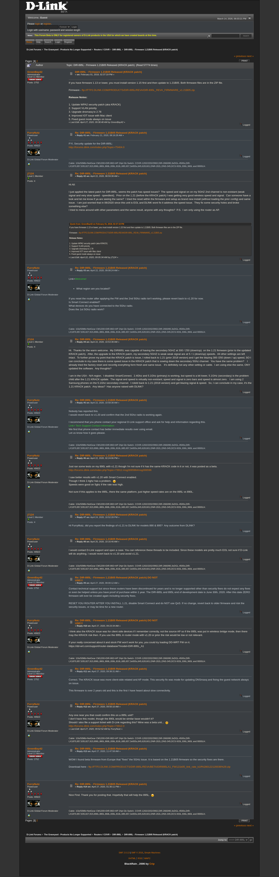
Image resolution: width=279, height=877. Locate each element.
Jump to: (222, 840)
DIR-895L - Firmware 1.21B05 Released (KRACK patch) (108, 72)
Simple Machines (152, 852)
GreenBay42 (34, 72)
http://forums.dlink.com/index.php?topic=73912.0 (96, 726)
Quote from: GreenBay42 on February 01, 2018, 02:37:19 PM (97, 224)
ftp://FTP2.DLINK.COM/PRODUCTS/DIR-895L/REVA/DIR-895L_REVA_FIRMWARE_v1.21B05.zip (138, 90)
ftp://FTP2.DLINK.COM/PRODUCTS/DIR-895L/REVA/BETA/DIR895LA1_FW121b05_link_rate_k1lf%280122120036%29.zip (159, 766)
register (47, 23)
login (37, 23)
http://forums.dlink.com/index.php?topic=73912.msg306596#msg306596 (110, 470)
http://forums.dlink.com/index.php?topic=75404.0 (96, 147)
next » (250, 56)
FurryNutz (33, 132)
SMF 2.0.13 (124, 852)
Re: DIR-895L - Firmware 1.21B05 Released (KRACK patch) (111, 132)
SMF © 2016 (137, 852)
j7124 (30, 173)
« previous (240, 56)
